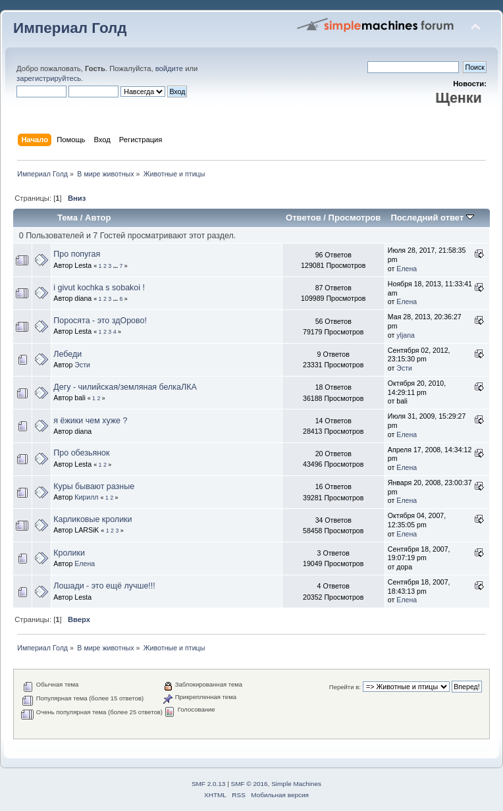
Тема (67, 217)
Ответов (303, 217)
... (116, 266)
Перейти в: (345, 687)
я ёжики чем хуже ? (90, 420)
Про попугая (76, 254)
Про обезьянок (81, 453)
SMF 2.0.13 (209, 783)
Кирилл (86, 497)
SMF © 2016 (249, 783)
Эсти (82, 365)
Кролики (69, 553)
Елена (406, 269)
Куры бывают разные (93, 486)
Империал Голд (70, 28)
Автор (98, 217)
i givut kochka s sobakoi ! (99, 287)
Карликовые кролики (92, 519)
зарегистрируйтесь (48, 78)
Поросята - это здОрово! (100, 320)
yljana (405, 335)
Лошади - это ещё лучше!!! (104, 585)
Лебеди (67, 354)
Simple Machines (296, 783)
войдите (169, 68)
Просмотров (355, 217)
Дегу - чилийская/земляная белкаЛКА (124, 387)
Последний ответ (431, 217)
